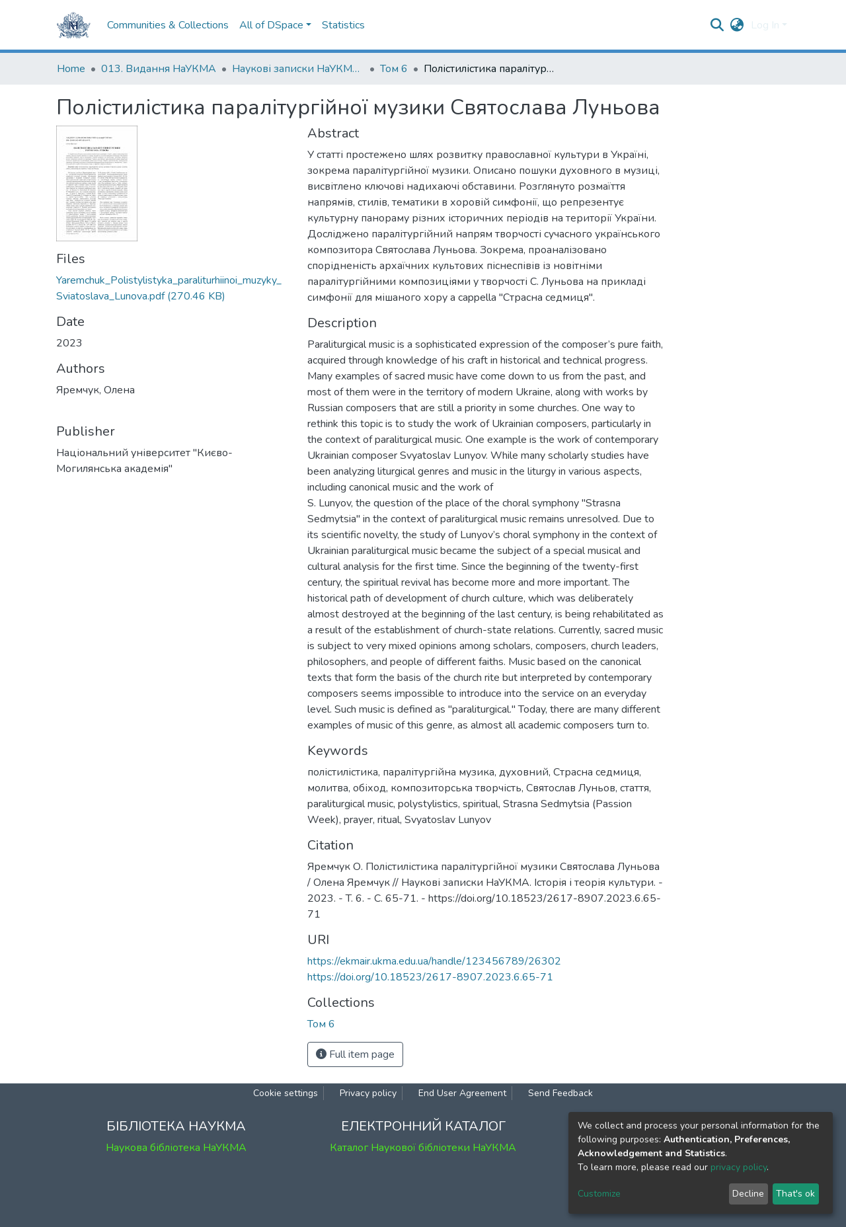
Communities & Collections (168, 25)
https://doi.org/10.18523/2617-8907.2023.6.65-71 (430, 977)
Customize (599, 1193)
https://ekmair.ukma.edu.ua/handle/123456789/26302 (434, 961)
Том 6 (394, 68)
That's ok (795, 1193)
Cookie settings (285, 1093)
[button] (737, 25)
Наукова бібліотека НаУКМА (176, 1147)
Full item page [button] (355, 1054)
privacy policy (739, 1167)
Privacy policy (368, 1093)
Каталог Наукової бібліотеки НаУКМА (423, 1147)
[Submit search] (717, 25)
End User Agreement (462, 1093)
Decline (748, 1193)
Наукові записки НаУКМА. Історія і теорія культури (298, 68)
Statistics (343, 25)
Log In (765, 25)
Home (71, 68)
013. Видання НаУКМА (158, 68)
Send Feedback (560, 1093)
